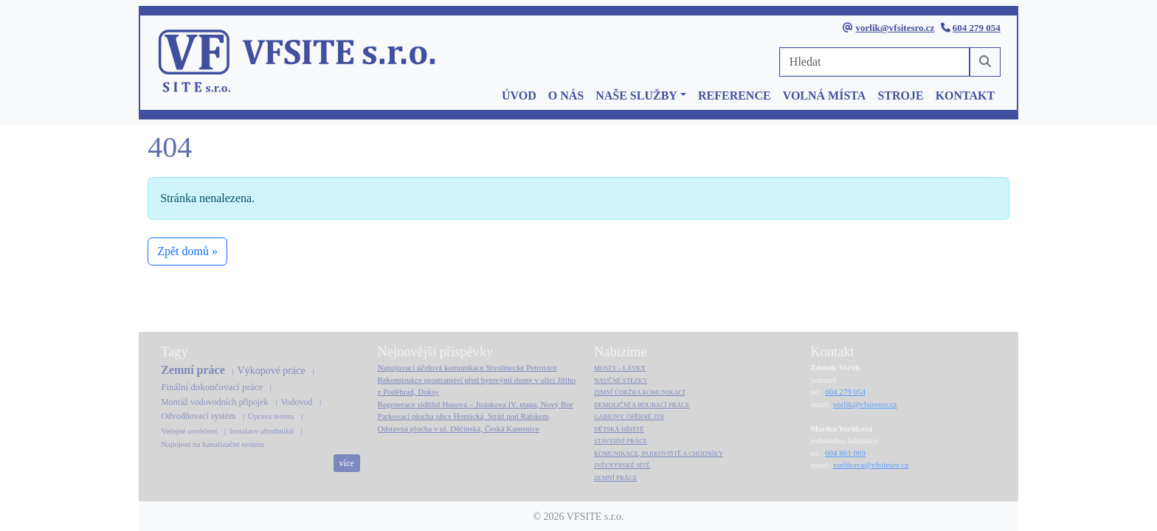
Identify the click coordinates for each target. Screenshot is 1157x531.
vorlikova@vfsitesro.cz (871, 464)
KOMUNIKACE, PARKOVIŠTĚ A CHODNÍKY (658, 453)
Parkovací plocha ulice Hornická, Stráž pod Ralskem (463, 416)
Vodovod (296, 402)
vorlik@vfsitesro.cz (895, 27)
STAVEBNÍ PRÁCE (620, 441)
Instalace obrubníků (261, 430)
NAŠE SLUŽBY (636, 95)
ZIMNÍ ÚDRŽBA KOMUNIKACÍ (639, 392)
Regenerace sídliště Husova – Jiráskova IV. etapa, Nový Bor (475, 404)
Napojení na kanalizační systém (212, 444)
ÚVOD (519, 95)
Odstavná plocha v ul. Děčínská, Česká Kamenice (458, 428)
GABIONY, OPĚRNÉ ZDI (629, 416)
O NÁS (566, 95)
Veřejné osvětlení (189, 430)
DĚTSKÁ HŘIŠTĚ (619, 429)
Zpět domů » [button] (187, 251)
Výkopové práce (271, 370)
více (346, 463)
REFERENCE (734, 95)
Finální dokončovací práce (212, 386)
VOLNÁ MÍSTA (824, 95)
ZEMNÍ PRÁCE (615, 478)
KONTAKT (965, 95)
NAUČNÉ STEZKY (621, 380)
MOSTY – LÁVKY (620, 368)
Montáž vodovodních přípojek (214, 402)
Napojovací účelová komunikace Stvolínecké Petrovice (467, 367)
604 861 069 (845, 452)
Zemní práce (193, 370)
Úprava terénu (271, 416)
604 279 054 (977, 27)
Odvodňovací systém (198, 416)
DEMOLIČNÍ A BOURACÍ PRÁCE (641, 405)
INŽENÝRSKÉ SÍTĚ (622, 465)
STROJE (900, 95)
